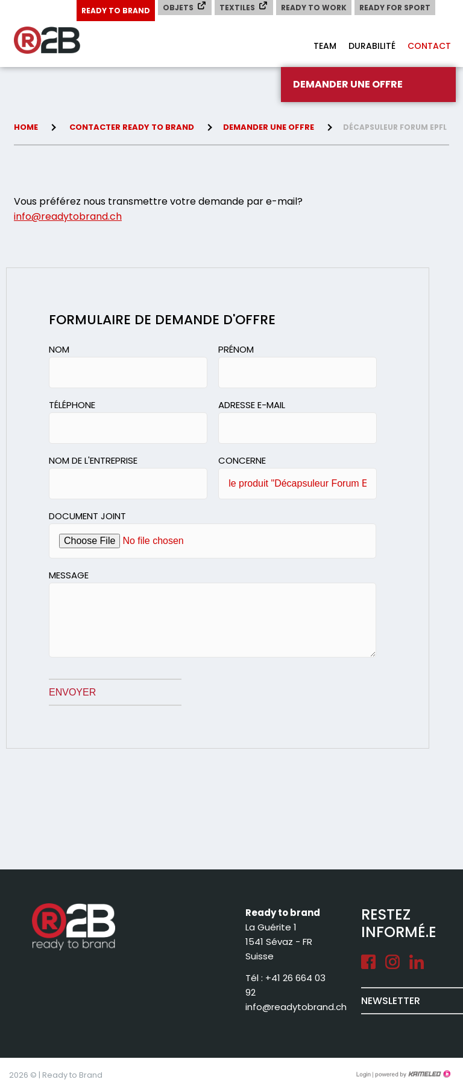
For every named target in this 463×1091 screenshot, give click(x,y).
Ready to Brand (115, 10)
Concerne (242, 460)
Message (69, 575)
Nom (59, 349)
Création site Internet (412, 1074)
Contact (429, 46)
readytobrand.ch (62, 40)
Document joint (87, 516)
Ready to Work (314, 7)
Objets (185, 7)
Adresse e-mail (251, 404)
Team (324, 46)
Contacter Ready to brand (131, 127)
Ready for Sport (394, 7)
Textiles (243, 7)
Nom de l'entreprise (93, 460)
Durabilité (371, 46)
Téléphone (72, 404)
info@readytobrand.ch (68, 216)
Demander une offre (348, 84)
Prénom (236, 349)
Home (26, 127)
